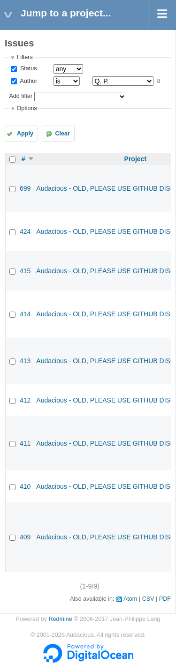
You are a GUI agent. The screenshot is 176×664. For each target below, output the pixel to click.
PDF (165, 599)
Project (135, 159)
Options (26, 108)
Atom (130, 599)
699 (25, 188)
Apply (25, 133)
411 (25, 443)
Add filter (20, 96)
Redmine (60, 619)
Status (27, 68)
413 (25, 361)
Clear (62, 133)
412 (25, 400)
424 (25, 231)
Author (27, 81)
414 (25, 314)
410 (25, 486)
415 (25, 271)
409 (25, 537)
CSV (148, 599)
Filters (24, 57)
